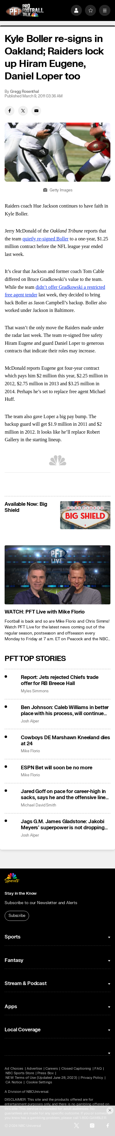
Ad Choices (14, 1068)
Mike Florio (30, 751)
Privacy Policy (92, 1077)
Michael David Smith (38, 805)
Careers (51, 1068)
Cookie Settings (39, 1082)
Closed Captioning (76, 1068)
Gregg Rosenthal (24, 91)
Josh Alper (30, 721)
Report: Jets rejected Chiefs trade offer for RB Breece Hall (59, 680)
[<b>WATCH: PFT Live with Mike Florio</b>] (57, 574)
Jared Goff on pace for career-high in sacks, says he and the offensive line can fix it (63, 794)
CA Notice (14, 1082)
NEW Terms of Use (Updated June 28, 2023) (41, 1077)
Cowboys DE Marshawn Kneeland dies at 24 (65, 741)
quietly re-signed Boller (45, 238)
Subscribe (17, 915)
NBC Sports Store (20, 1073)
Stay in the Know (20, 893)
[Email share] (36, 111)
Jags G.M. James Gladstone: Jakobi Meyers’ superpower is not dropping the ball (63, 825)
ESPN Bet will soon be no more (56, 768)
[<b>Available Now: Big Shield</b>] (85, 515)
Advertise (34, 1068)
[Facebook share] (9, 111)
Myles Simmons (34, 691)
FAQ (98, 1068)
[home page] (25, 10)
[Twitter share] (23, 111)
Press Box (45, 1073)
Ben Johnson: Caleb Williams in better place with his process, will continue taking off (65, 710)
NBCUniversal (37, 1091)
